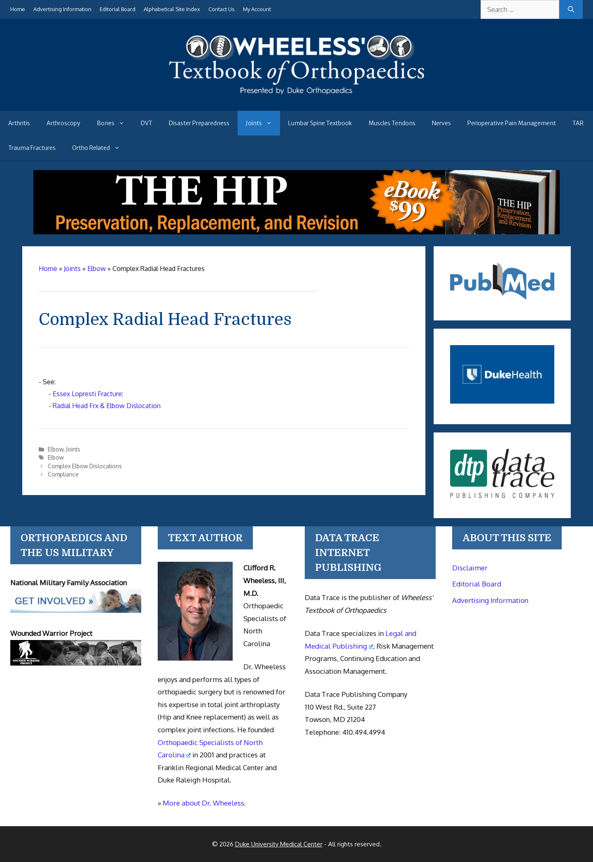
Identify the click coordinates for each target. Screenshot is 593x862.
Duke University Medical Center (278, 844)
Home (17, 9)
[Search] (571, 9)
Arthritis (19, 123)
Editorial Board (117, 9)
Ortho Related (100, 147)
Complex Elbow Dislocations (85, 466)
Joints (263, 123)
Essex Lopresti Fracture (87, 394)
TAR (578, 123)
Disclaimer (470, 567)
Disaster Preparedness (199, 123)
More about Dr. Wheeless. (204, 803)
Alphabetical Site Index (172, 9)
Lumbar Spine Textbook (320, 123)
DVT (146, 123)
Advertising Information (62, 9)
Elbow (55, 449)
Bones (115, 123)
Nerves (441, 123)
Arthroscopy (63, 123)
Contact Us (221, 9)
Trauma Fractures (32, 148)
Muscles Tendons (392, 123)
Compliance (63, 474)
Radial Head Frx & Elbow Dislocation (107, 406)
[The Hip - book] (296, 232)
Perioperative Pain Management (511, 123)
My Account (257, 9)
